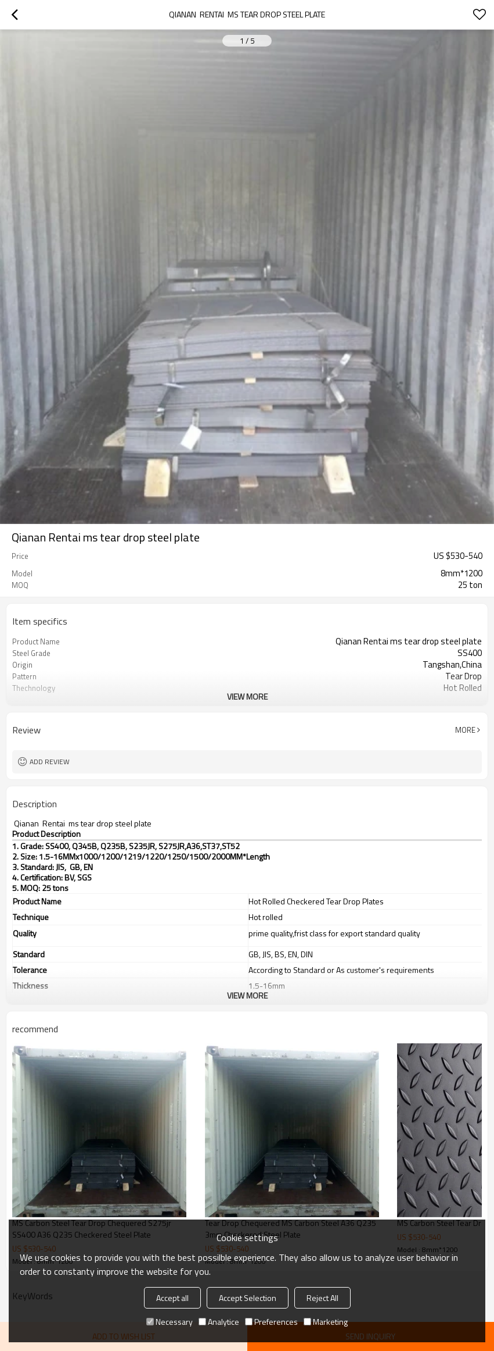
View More (247, 696)
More (465, 730)
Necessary (169, 1322)
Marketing (326, 1322)
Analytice (219, 1322)
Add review (50, 761)
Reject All (322, 1298)
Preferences (271, 1322)
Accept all (172, 1298)
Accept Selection (247, 1298)
